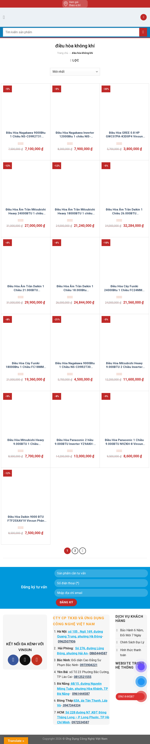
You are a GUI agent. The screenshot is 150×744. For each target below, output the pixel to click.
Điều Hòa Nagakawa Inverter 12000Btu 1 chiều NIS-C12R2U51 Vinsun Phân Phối (75, 135)
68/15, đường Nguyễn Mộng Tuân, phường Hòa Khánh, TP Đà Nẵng (82, 688)
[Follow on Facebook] (13, 660)
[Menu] (5, 17)
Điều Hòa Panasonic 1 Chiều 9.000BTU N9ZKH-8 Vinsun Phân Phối (124, 442)
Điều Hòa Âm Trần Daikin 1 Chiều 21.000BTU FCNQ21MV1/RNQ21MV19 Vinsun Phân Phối (25, 288)
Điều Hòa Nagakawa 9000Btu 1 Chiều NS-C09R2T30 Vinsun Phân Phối (75, 365)
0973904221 (88, 665)
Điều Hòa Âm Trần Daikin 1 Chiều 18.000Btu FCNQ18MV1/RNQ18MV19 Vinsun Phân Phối (74, 288)
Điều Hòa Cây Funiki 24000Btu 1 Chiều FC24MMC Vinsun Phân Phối (124, 288)
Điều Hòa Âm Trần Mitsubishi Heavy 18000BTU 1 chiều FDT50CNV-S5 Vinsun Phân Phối (75, 211)
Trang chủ (62, 53)
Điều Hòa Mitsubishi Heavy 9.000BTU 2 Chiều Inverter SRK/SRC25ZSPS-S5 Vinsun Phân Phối (124, 365)
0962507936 (66, 641)
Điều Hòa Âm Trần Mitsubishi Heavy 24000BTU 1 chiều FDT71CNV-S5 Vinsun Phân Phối (26, 211)
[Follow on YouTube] (36, 660)
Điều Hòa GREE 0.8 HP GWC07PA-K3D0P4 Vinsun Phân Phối (124, 135)
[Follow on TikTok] (25, 660)
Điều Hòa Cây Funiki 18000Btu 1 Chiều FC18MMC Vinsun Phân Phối (26, 365)
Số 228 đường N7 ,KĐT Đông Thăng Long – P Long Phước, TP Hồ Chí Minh (83, 717)
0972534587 (80, 722)
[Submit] (143, 32)
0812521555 (82, 677)
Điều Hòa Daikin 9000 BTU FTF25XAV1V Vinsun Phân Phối (25, 519)
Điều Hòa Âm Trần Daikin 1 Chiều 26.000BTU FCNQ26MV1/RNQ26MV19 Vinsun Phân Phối (124, 211)
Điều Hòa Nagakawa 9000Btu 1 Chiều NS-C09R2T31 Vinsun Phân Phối (26, 135)
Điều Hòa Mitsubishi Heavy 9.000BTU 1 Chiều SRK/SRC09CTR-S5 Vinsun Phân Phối (26, 442)
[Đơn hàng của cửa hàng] (75, 72)
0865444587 (98, 653)
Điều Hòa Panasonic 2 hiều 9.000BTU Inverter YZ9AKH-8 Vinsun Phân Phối (75, 442)
